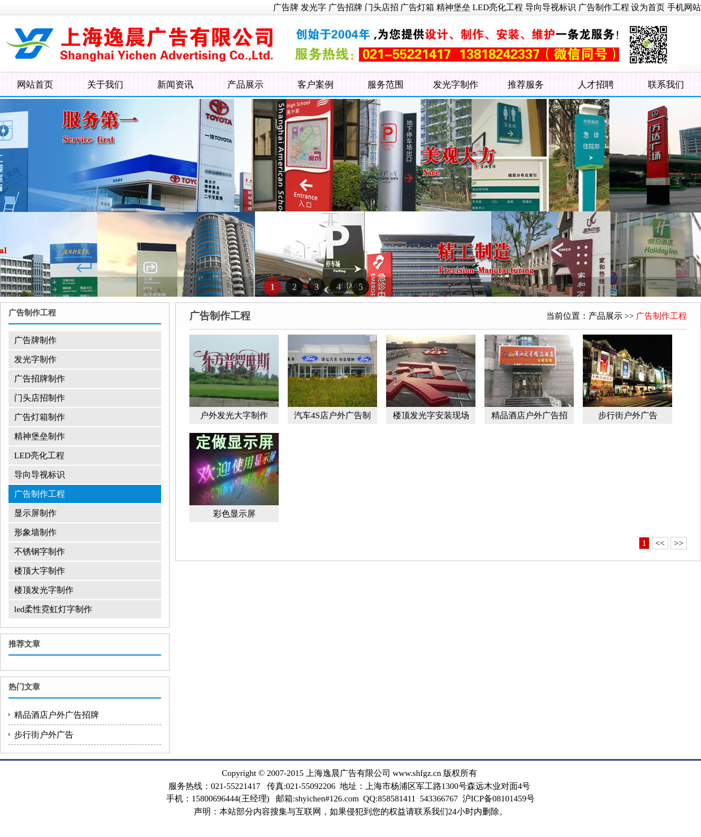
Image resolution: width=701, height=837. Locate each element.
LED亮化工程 (498, 7)
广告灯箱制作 (39, 417)
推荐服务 (526, 84)
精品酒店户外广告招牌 (56, 714)
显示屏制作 (35, 513)
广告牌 (285, 7)
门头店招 (382, 7)
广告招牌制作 (39, 378)
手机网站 (684, 7)
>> (678, 543)
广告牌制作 (35, 340)
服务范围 (385, 84)
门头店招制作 (39, 397)
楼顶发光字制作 (43, 590)
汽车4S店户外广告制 (332, 415)
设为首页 (648, 7)
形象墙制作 (35, 532)
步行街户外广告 (43, 734)
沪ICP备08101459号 (498, 798)
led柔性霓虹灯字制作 (53, 609)
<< (660, 543)
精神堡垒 (453, 7)
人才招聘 (596, 84)
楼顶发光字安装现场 (431, 415)
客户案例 (315, 84)
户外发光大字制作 (234, 415)
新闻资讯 (175, 84)
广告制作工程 (603, 7)
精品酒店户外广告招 (529, 415)
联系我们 (666, 84)
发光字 (313, 7)
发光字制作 (455, 84)
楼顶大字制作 (39, 570)
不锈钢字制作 (39, 551)
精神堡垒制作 (39, 436)
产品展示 (245, 84)
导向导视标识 (550, 7)
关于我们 (105, 84)
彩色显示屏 (234, 513)
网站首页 (35, 84)
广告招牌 (345, 7)
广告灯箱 (417, 7)
